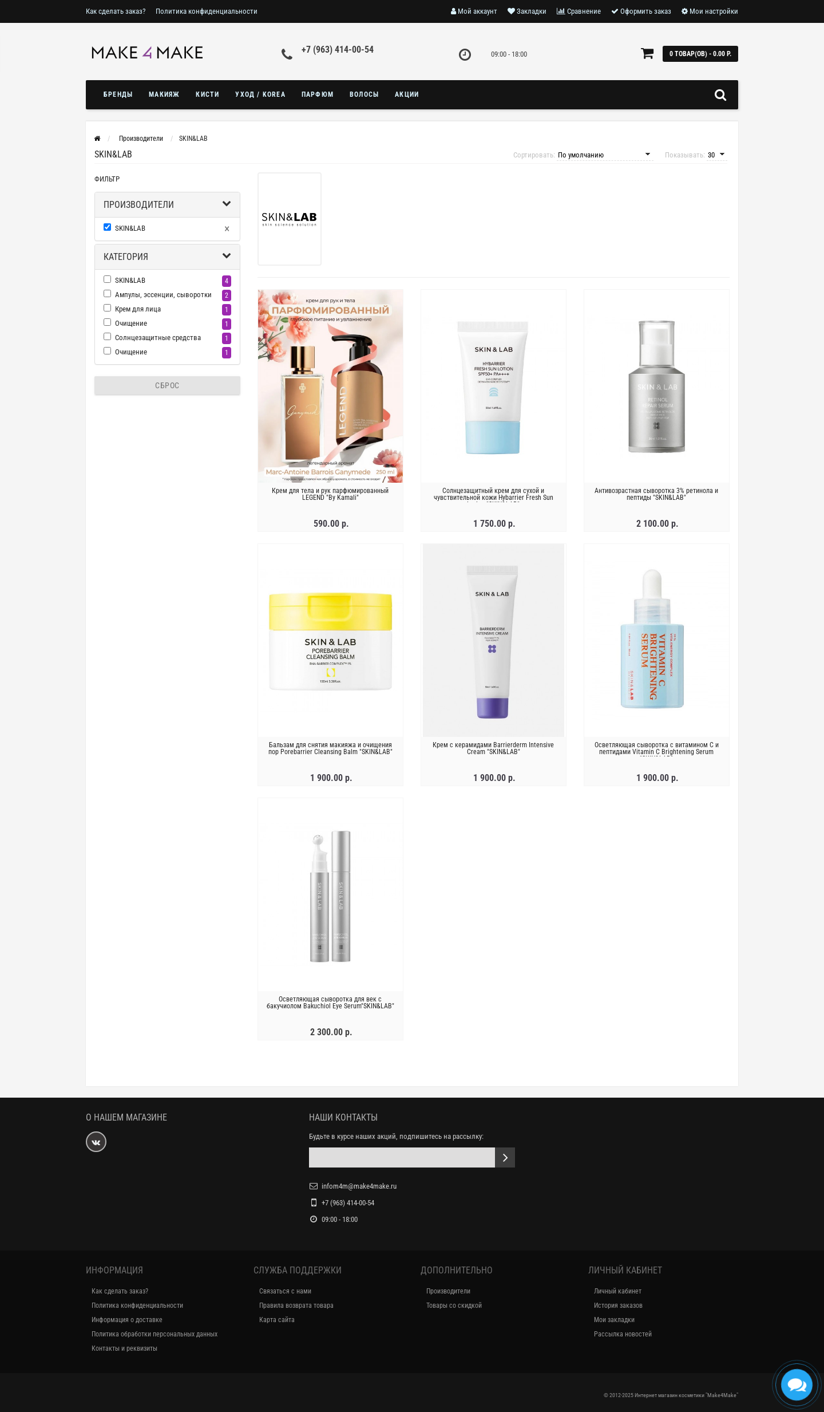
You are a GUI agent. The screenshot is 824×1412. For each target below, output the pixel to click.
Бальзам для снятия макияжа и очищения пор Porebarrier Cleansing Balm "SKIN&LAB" (330, 748)
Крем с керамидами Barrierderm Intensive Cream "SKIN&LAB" (493, 748)
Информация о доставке (127, 1320)
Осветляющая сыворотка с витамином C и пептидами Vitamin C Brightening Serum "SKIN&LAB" (657, 752)
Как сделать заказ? (115, 11)
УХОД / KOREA (260, 94)
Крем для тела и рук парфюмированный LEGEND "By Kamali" (330, 494)
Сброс (167, 385)
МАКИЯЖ (164, 94)
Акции (407, 94)
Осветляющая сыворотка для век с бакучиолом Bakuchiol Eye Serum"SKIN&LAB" (330, 1002)
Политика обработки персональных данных (154, 1334)
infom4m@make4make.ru (359, 1186)
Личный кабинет (617, 1291)
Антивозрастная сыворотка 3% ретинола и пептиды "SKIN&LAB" (656, 494)
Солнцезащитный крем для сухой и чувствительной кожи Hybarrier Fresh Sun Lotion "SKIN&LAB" (493, 497)
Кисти (207, 94)
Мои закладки (614, 1320)
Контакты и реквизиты (124, 1348)
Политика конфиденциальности (207, 11)
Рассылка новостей (623, 1334)
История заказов (618, 1305)
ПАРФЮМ (318, 94)
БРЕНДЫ (118, 94)
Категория (126, 256)
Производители (139, 204)
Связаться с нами (285, 1291)
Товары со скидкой (454, 1305)
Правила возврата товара (296, 1305)
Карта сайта (277, 1320)
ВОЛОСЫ (364, 94)
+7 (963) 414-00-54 (338, 49)
